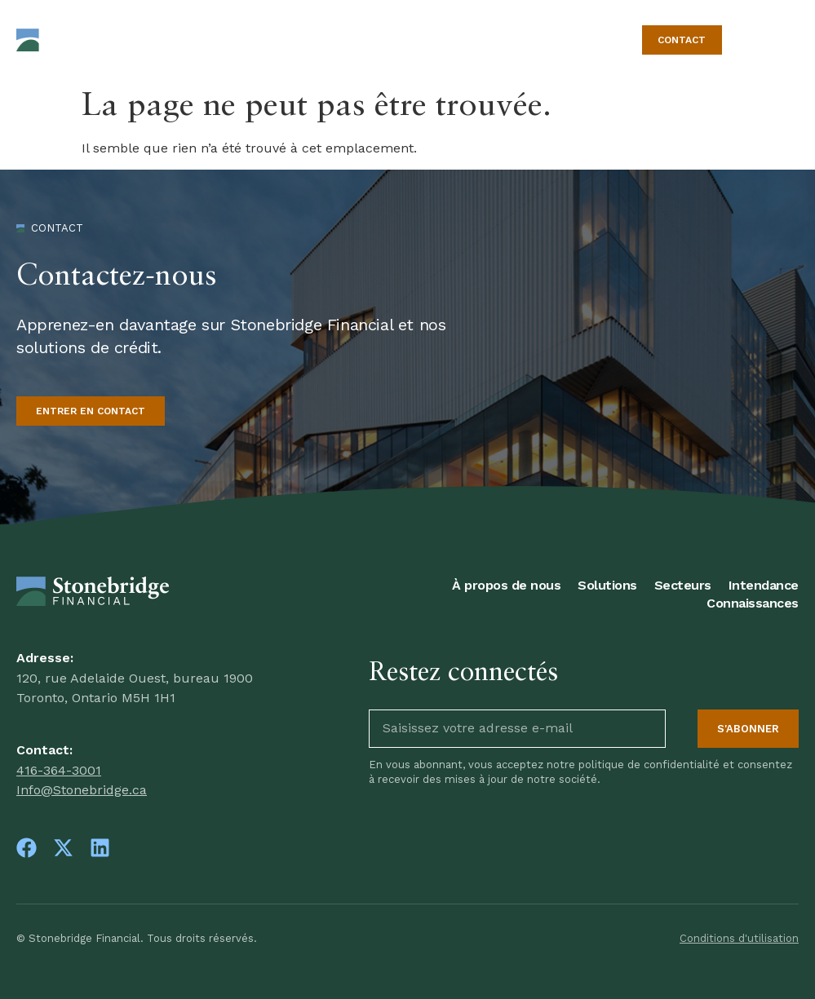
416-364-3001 (58, 770)
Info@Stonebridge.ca (81, 790)
